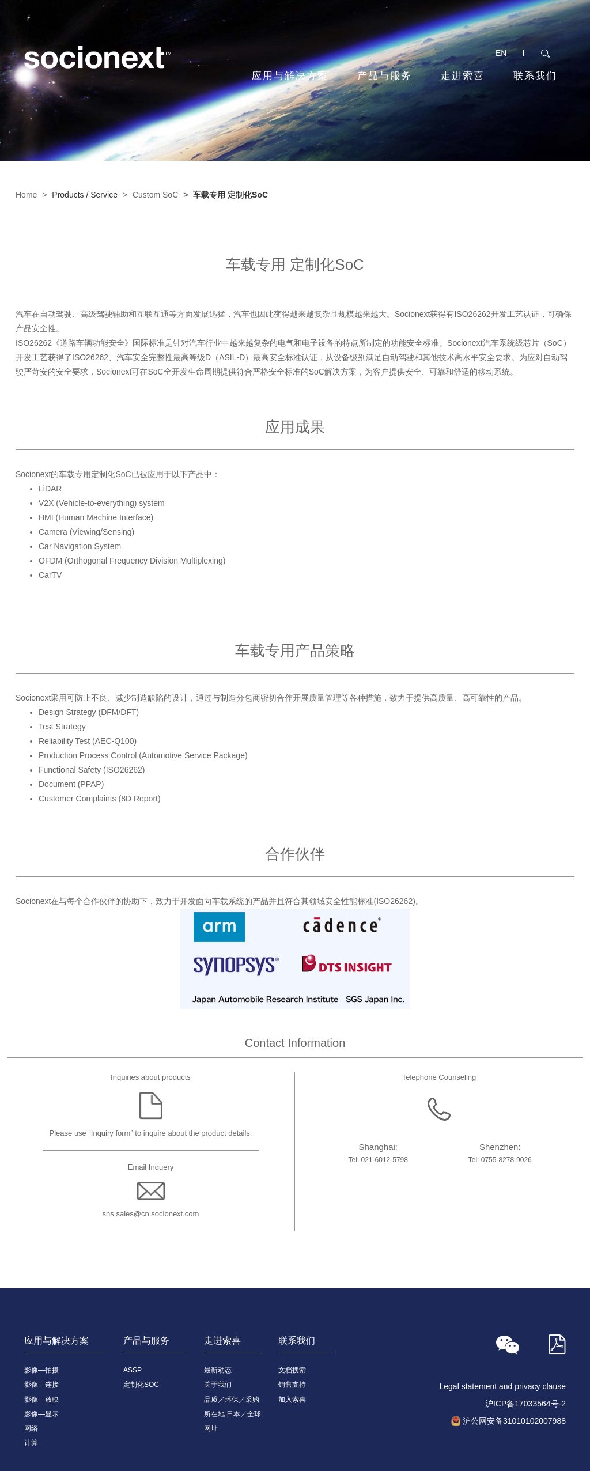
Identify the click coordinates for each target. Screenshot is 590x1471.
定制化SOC (141, 1385)
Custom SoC (155, 194)
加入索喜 (292, 1400)
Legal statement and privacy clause (503, 1386)
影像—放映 (41, 1400)
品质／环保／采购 (231, 1400)
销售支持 (292, 1385)
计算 (31, 1443)
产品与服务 (384, 77)
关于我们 (218, 1385)
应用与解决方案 (290, 75)
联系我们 (535, 75)
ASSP (132, 1370)
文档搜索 (292, 1370)
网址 (211, 1428)
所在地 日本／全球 (232, 1414)
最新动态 (218, 1370)
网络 (31, 1428)
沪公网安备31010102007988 (514, 1420)
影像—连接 (41, 1385)
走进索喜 (463, 75)
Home (26, 194)
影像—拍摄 (41, 1370)
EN (501, 53)
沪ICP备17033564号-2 (525, 1403)
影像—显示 (41, 1414)
